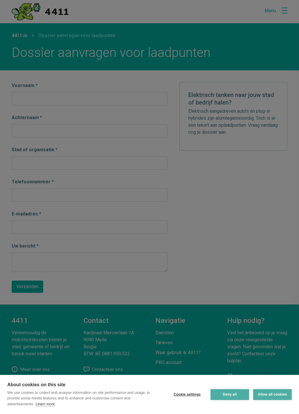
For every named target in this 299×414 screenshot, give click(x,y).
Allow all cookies (272, 394)
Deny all (230, 394)
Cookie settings (187, 394)
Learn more (45, 404)
